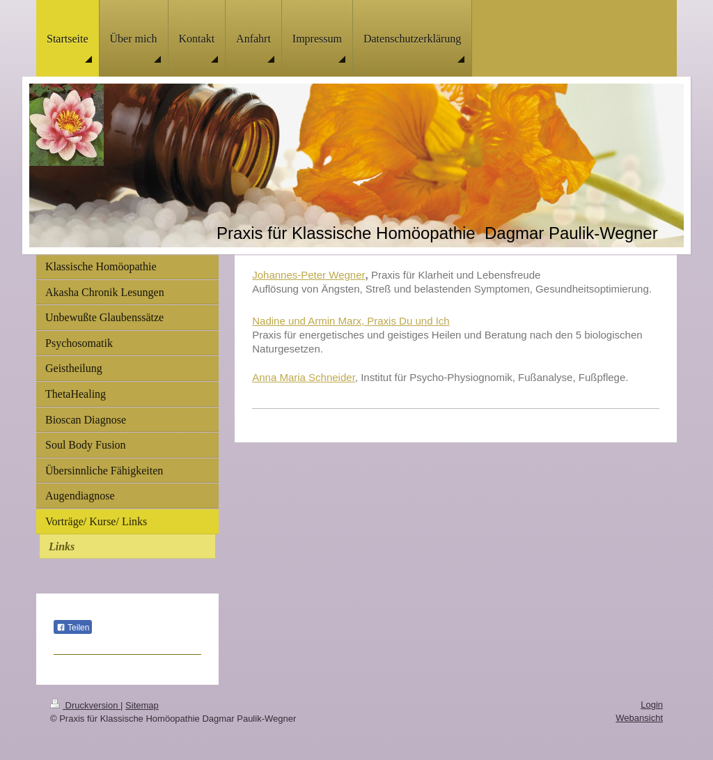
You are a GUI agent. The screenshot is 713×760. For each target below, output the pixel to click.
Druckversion (85, 705)
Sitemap (142, 705)
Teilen (72, 628)
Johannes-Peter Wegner (308, 275)
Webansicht (639, 718)
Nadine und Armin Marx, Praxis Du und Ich (350, 321)
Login (652, 704)
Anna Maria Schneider (303, 377)
